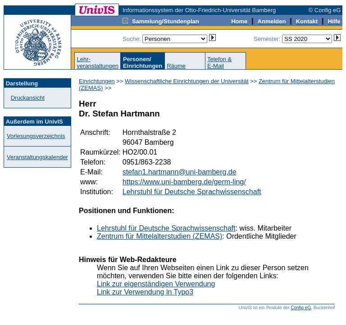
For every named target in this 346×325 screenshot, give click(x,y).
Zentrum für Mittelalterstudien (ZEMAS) (159, 236)
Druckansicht (28, 97)
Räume (176, 65)
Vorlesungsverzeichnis (36, 136)
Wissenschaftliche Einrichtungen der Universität (187, 81)
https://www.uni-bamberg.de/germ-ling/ (184, 182)
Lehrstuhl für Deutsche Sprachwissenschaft (192, 192)
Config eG (301, 307)
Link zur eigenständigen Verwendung (156, 284)
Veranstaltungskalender (37, 157)
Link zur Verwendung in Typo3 (145, 292)
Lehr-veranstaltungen (97, 62)
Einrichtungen (97, 81)
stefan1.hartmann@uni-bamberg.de (180, 172)
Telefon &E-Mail (219, 62)
